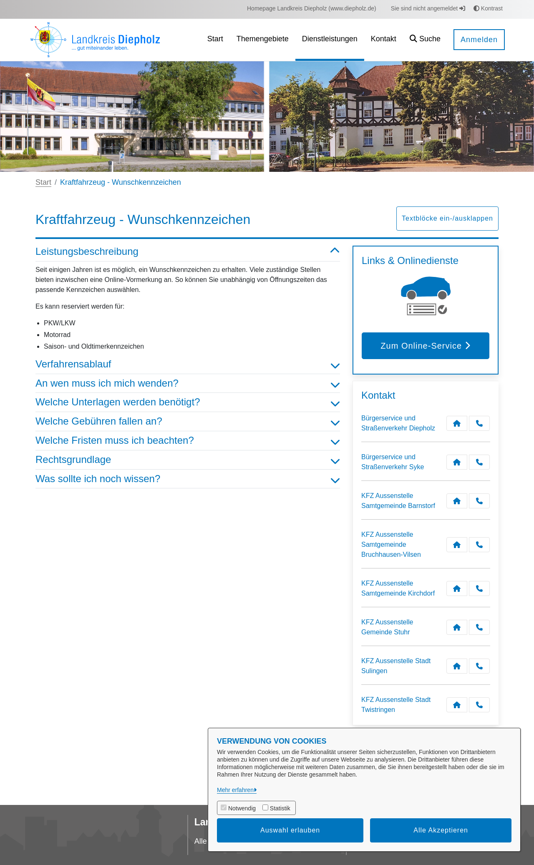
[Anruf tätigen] (479, 423)
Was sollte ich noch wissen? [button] (187, 479)
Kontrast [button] (488, 8)
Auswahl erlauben (290, 830)
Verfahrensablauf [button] (187, 364)
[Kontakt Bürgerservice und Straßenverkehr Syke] (456, 462)
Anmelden (479, 39)
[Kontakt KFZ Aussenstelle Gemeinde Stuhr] (456, 627)
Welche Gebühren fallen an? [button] (187, 421)
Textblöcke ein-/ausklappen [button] (447, 218)
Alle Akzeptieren (440, 830)
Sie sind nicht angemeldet (428, 8)
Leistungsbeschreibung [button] (187, 252)
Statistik (280, 808)
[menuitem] (311, 8)
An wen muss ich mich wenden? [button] (187, 383)
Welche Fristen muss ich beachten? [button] (187, 441)
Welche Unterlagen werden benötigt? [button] (187, 402)
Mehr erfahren (235, 790)
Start (43, 182)
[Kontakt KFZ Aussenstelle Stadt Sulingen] (456, 666)
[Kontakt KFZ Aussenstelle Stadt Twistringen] (456, 704)
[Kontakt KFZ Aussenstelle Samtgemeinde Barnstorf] (456, 500)
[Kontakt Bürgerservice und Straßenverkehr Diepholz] (456, 423)
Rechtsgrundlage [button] (187, 460)
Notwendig (242, 808)
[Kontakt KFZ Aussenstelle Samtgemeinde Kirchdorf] (456, 588)
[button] (425, 40)
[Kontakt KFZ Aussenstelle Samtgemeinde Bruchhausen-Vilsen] (456, 544)
